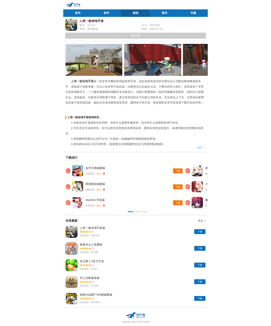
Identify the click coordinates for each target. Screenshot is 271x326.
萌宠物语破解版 (95, 184)
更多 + (202, 220)
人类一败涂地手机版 (92, 227)
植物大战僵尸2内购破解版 (96, 294)
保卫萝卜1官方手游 (92, 261)
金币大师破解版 (95, 168)
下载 (177, 170)
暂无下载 (135, 35)
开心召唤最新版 (90, 277)
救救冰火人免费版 (91, 244)
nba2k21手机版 (95, 199)
